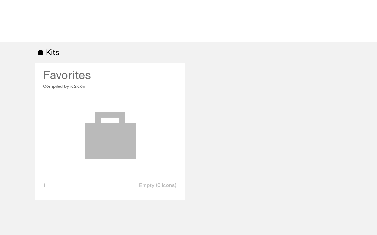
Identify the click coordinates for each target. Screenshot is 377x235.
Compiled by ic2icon (64, 86)
